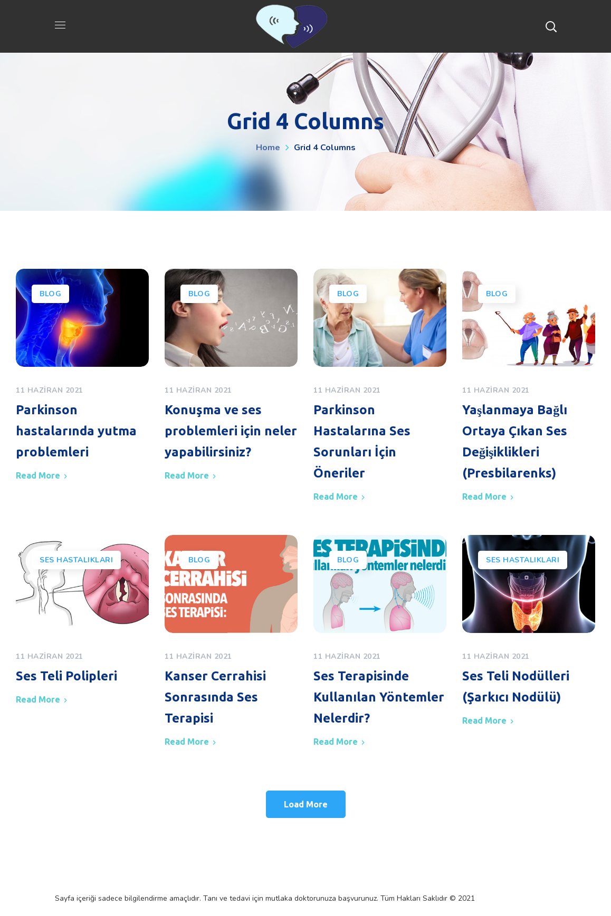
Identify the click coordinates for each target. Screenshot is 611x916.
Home (268, 147)
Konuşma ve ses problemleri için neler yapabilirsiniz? (231, 431)
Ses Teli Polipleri (66, 676)
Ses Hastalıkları (76, 560)
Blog (50, 294)
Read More (38, 475)
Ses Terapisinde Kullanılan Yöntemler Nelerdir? (378, 697)
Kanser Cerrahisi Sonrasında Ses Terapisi (215, 697)
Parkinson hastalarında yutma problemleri (76, 431)
